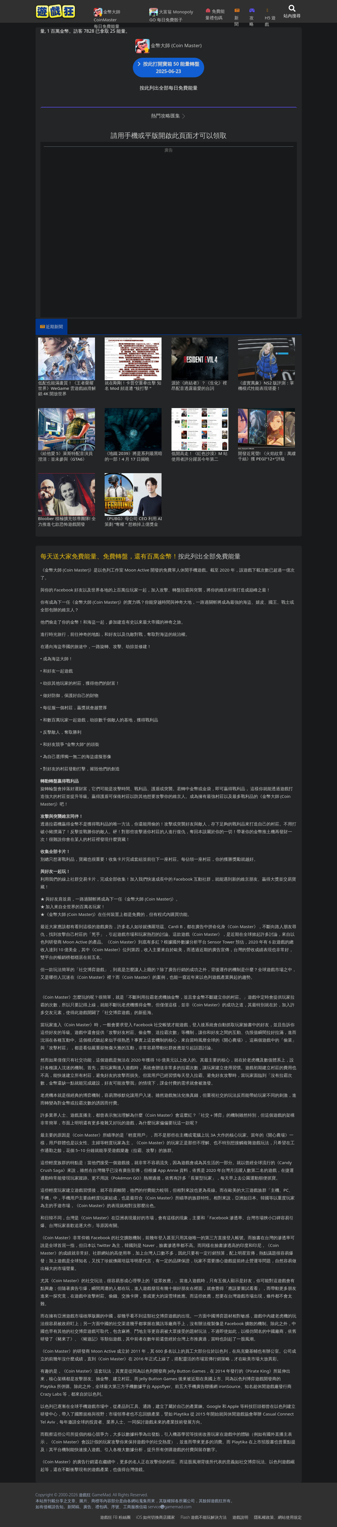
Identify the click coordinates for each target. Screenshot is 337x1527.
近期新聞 (54, 326)
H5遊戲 (270, 15)
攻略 (252, 15)
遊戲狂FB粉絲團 (115, 1517)
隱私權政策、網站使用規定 (278, 1517)
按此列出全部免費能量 (209, 556)
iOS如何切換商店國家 (155, 1517)
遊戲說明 (240, 1517)
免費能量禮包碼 (215, 14)
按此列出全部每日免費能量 (169, 87)
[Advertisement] (168, 193)
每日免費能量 (106, 26)
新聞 (237, 15)
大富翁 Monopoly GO (171, 15)
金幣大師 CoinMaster (107, 15)
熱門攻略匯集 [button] (168, 115)
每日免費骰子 (170, 19)
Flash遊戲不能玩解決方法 (204, 1517)
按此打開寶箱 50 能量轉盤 (169, 67)
